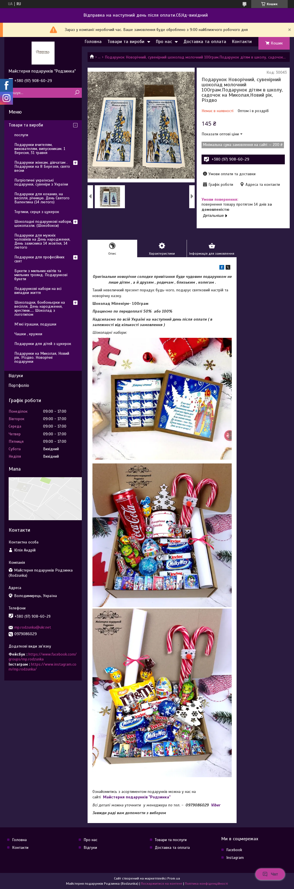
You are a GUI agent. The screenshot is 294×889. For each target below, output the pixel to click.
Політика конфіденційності (206, 884)
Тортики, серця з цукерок (36, 211)
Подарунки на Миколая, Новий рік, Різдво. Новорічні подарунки (41, 357)
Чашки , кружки (28, 334)
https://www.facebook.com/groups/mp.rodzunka (43, 657)
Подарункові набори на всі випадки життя (37, 290)
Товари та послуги (171, 839)
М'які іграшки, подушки (35, 324)
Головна (93, 41)
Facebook (234, 849)
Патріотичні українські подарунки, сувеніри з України (41, 182)
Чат (270, 874)
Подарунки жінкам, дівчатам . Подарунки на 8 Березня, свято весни (42, 166)
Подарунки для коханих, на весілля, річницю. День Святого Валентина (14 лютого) (41, 198)
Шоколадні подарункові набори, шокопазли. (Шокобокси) (43, 223)
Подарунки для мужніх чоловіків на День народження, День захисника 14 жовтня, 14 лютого (42, 241)
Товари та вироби (125, 41)
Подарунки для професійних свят (39, 259)
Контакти (242, 41)
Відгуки (16, 375)
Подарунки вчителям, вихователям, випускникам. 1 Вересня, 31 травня (39, 148)
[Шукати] (77, 93)
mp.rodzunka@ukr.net (32, 627)
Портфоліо (19, 385)
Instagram (235, 857)
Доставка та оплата (204, 41)
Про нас (164, 41)
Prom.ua (173, 878)
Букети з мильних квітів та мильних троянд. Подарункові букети (40, 274)
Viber (215, 805)
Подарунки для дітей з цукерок (42, 343)
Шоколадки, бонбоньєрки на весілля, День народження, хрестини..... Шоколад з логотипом (39, 308)
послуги (21, 134)
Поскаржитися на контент (161, 884)
